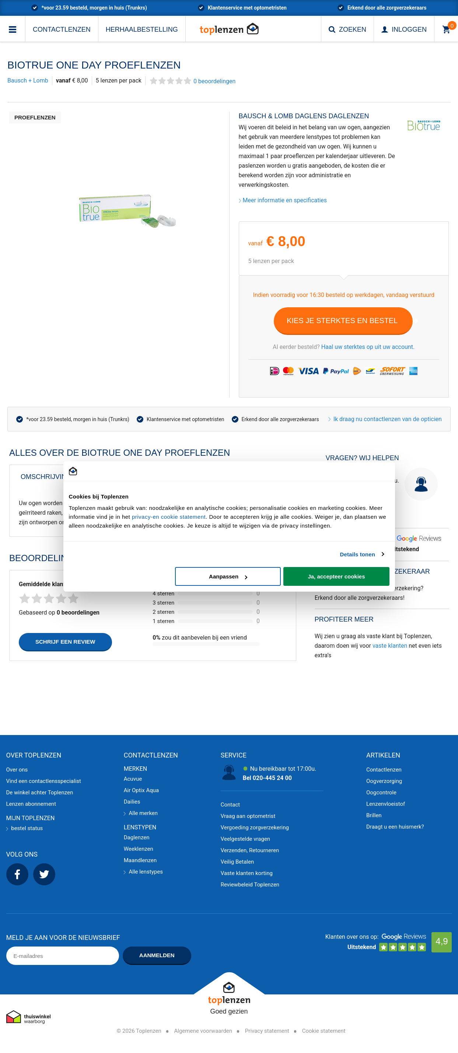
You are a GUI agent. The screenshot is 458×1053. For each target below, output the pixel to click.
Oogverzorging (384, 781)
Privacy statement (267, 1031)
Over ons (17, 769)
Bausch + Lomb (27, 81)
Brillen (374, 815)
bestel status (24, 828)
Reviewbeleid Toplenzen (250, 884)
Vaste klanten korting (247, 873)
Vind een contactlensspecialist (43, 781)
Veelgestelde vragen (245, 839)
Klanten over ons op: (352, 936)
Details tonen (357, 554)
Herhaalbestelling (142, 29)
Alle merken (141, 813)
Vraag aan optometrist (248, 816)
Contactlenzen (62, 29)
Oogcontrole (381, 792)
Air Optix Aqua (141, 790)
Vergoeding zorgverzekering (255, 827)
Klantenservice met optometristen (185, 419)
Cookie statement (324, 1031)
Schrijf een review (65, 642)
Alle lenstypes (143, 871)
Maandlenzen (140, 860)
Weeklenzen (138, 849)
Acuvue (133, 779)
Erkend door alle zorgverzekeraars (280, 419)
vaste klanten (390, 645)
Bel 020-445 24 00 (267, 777)
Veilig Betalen (237, 861)
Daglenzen (137, 837)
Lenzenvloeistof (385, 804)
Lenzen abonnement (31, 804)
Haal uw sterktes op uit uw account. (368, 346)
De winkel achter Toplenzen (39, 792)
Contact (230, 804)
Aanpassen (228, 576)
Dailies (132, 801)
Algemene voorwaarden (203, 1031)
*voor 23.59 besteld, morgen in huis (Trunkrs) (77, 419)
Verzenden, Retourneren (250, 850)
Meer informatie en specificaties (283, 200)
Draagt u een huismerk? (395, 826)
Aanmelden (157, 955)
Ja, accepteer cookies (336, 576)
